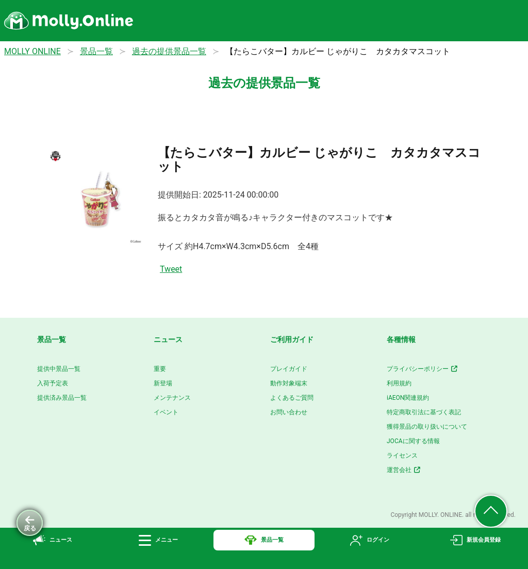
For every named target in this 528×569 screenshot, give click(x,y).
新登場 (163, 383)
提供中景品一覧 (58, 368)
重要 (160, 368)
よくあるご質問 (292, 397)
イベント (166, 412)
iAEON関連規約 (408, 397)
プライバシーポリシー (422, 368)
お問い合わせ (288, 412)
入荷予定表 (52, 383)
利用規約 (399, 383)
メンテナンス (172, 397)
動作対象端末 (288, 383)
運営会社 (404, 470)
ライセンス (402, 455)
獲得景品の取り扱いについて (427, 426)
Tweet (171, 269)
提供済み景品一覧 (62, 397)
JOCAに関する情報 (413, 441)
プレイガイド (288, 368)
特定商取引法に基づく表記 (424, 412)
